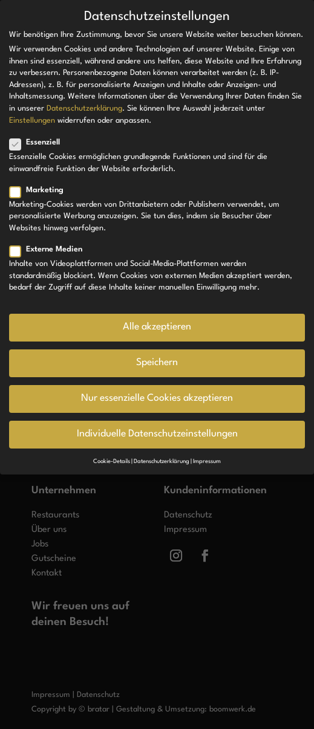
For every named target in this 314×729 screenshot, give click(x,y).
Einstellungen (32, 121)
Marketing (41, 190)
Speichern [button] (157, 363)
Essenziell (39, 142)
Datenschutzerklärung (84, 108)
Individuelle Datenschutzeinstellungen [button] (157, 434)
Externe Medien (51, 249)
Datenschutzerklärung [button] (161, 461)
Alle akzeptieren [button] (157, 327)
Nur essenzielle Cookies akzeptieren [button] (157, 398)
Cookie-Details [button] (111, 461)
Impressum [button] (207, 461)
